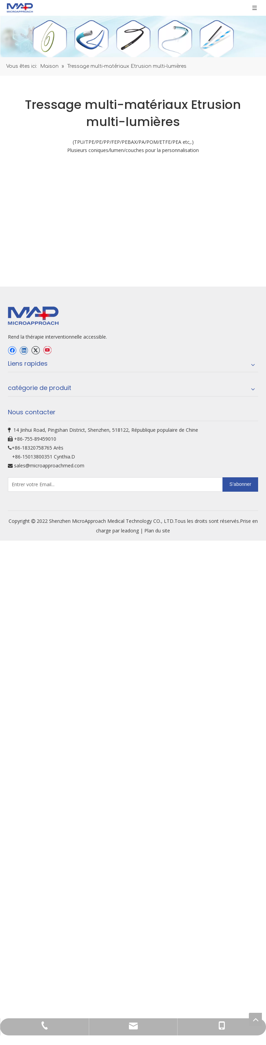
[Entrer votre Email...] (35, 738)
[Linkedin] (24, 604)
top (255, 1019)
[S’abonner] (240, 738)
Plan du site (157, 784)
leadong (130, 784)
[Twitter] (35, 604)
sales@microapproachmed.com (49, 719)
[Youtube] (47, 604)
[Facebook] (12, 604)
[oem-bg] (133, 290)
